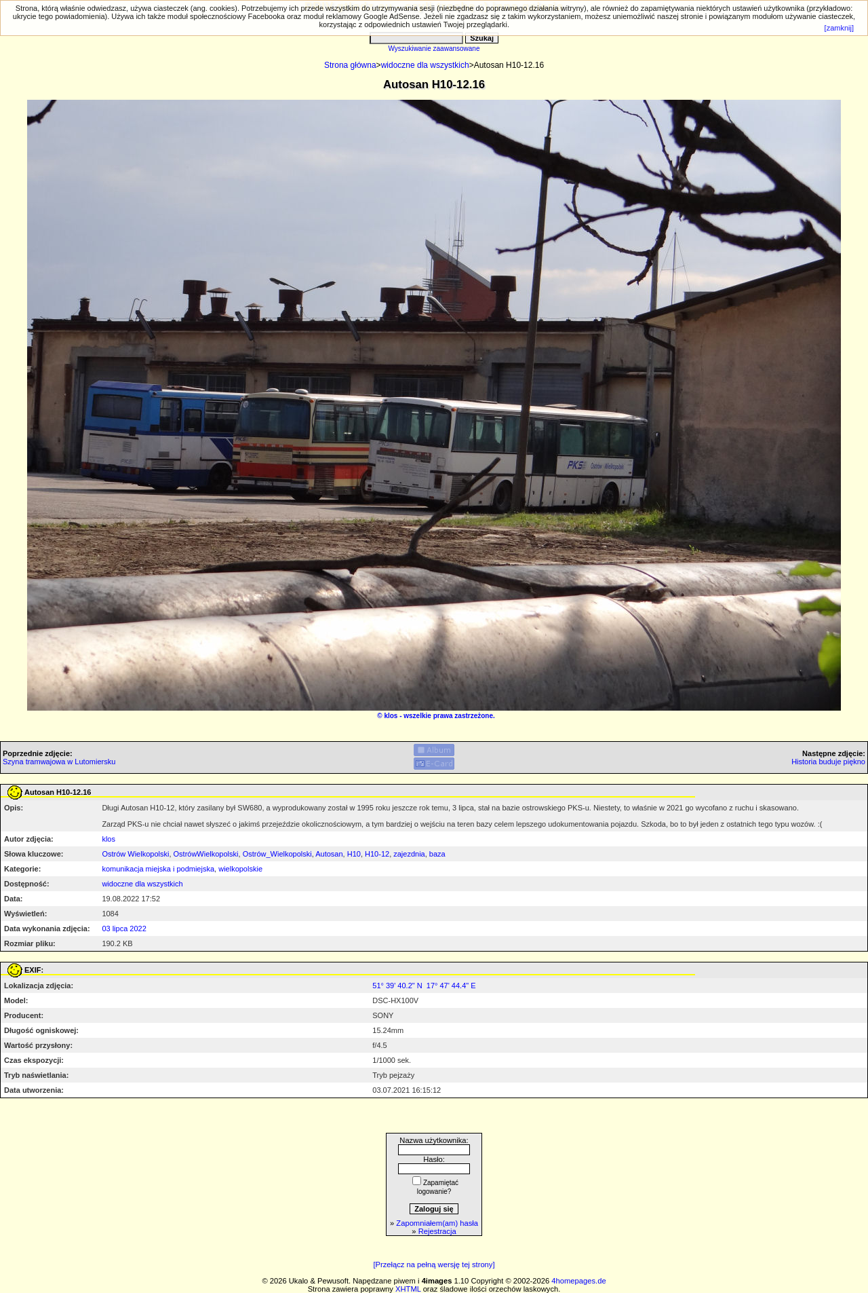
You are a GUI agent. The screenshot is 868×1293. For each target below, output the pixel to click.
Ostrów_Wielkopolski (277, 854)
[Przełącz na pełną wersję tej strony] (433, 1264)
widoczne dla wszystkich (425, 65)
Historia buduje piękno (828, 761)
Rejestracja (437, 1231)
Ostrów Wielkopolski (135, 854)
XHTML (408, 1289)
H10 (354, 854)
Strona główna (350, 65)
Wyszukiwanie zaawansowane (434, 48)
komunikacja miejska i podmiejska (158, 869)
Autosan (328, 854)
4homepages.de (578, 1281)
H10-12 (377, 854)
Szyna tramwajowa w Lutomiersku (59, 761)
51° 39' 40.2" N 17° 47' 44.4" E (423, 985)
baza (437, 854)
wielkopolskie (240, 869)
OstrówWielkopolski (206, 854)
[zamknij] (839, 28)
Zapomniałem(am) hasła (437, 1223)
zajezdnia (409, 854)
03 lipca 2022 (124, 928)
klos (390, 715)
